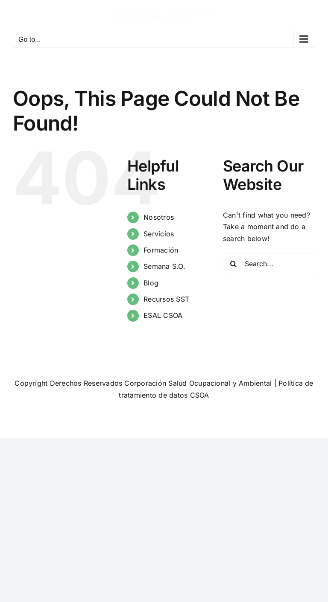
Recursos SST (166, 299)
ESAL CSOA (163, 315)
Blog (151, 283)
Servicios (159, 234)
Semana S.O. (164, 266)
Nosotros (159, 217)
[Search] (233, 263)
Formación (161, 250)
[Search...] (269, 263)
